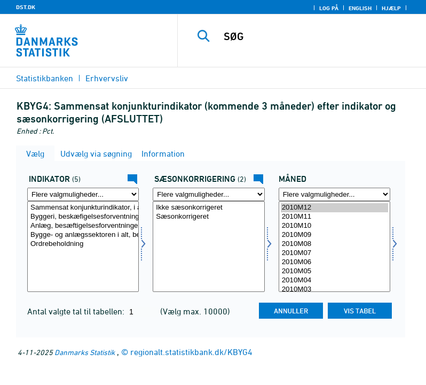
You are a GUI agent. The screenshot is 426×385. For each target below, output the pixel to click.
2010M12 (334, 207)
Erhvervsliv (106, 78)
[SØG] (317, 36)
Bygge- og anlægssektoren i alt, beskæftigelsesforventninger (83, 235)
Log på (328, 8)
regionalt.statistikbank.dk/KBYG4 (191, 352)
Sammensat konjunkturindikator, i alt (83, 207)
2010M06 (334, 262)
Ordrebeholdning (83, 244)
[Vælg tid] (334, 246)
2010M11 (334, 216)
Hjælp (391, 8)
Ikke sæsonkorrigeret (208, 207)
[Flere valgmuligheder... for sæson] (208, 194)
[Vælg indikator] (83, 246)
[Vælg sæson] (208, 246)
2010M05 (334, 271)
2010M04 (334, 280)
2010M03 (334, 289)
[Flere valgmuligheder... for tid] (334, 194)
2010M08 (334, 244)
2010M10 (334, 225)
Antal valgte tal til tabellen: (77, 311)
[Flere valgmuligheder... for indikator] (83, 194)
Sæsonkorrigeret (208, 216)
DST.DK (25, 7)
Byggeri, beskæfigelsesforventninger (83, 216)
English (360, 8)
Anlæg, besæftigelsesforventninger (83, 225)
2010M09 (334, 235)
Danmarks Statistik (84, 352)
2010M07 (334, 253)
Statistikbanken (44, 78)
